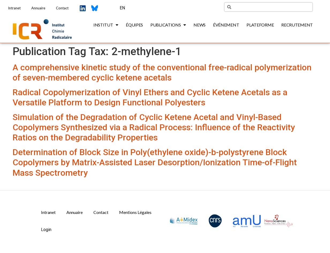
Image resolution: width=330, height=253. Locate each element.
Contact (62, 8)
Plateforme (260, 24)
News (200, 24)
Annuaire (38, 8)
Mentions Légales (135, 212)
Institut (105, 25)
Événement (226, 24)
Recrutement (297, 24)
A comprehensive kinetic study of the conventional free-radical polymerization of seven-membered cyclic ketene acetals (162, 72)
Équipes (134, 24)
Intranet (14, 8)
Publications (168, 25)
